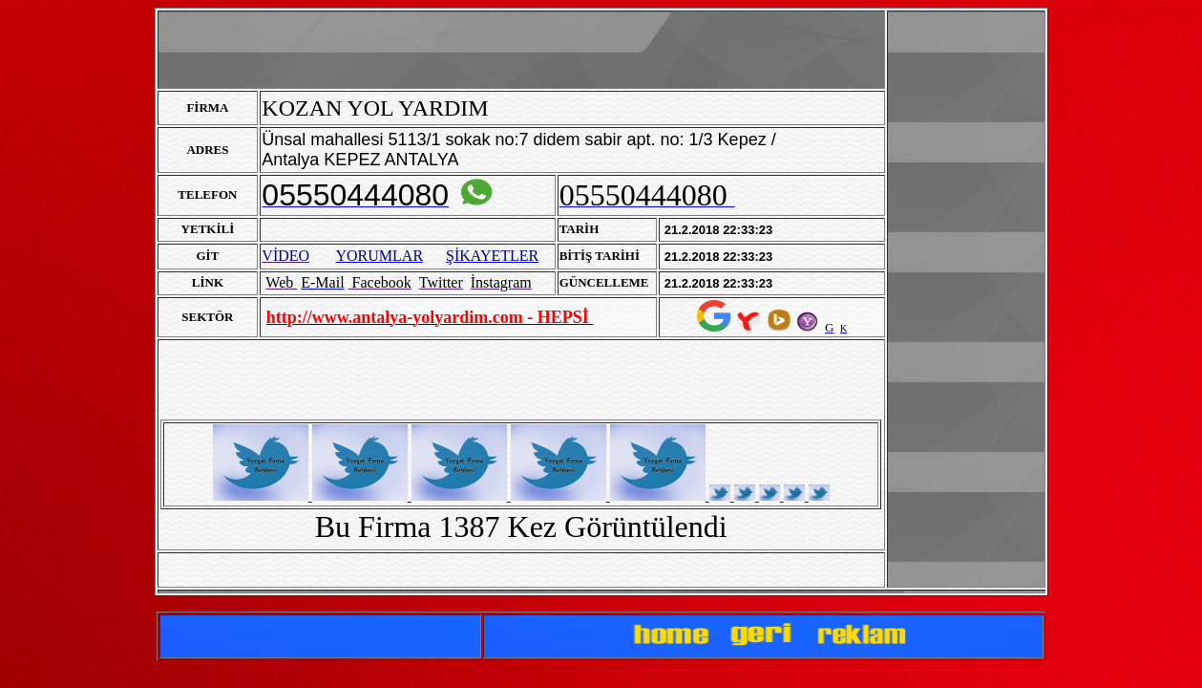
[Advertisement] (966, 299)
